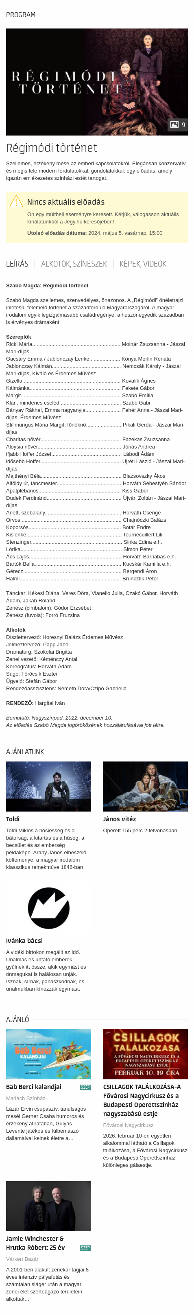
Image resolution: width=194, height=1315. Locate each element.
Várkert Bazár (22, 1259)
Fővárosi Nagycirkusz (128, 1125)
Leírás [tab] (17, 264)
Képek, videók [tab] (143, 264)
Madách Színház (26, 1098)
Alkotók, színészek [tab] (74, 264)
